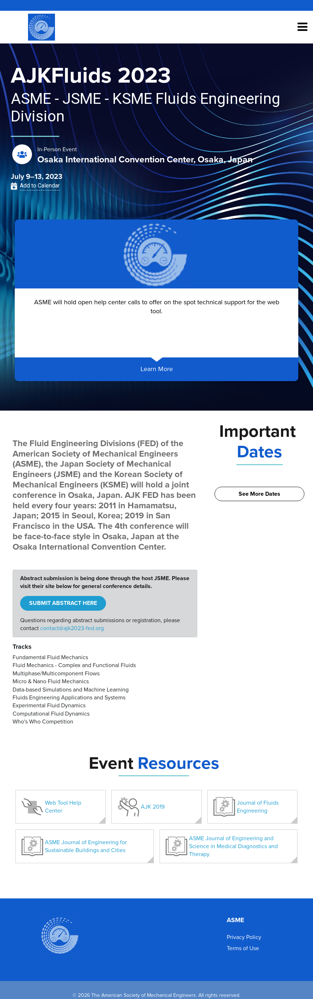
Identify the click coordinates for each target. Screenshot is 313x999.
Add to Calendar (40, 185)
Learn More (157, 369)
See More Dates (259, 494)
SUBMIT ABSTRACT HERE (63, 603)
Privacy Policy (244, 937)
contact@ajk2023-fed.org (72, 628)
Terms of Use (243, 948)
